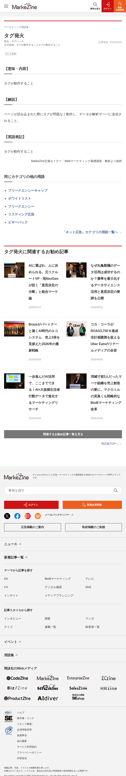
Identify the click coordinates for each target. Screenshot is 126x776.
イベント (13, 642)
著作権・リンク (25, 718)
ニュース (13, 544)
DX (6, 578)
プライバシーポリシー (29, 752)
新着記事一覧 (16, 557)
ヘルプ (20, 712)
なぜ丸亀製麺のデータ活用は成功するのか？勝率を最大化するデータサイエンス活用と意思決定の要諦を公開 (105, 282)
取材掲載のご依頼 (93, 527)
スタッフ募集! (24, 724)
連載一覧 (50, 626)
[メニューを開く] (6, 6)
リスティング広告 (21, 214)
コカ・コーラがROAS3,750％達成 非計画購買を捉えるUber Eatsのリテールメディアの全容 (106, 337)
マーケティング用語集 (16, 27)
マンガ (89, 618)
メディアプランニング (59, 595)
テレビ (89, 578)
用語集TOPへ (111, 443)
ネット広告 (11, 54)
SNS (88, 587)
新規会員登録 (92, 505)
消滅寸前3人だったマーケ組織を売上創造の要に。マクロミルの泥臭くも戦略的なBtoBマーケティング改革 (106, 393)
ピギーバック (18, 222)
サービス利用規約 (27, 746)
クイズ (8, 626)
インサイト (11, 595)
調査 (47, 618)
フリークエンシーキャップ (27, 190)
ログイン (30, 505)
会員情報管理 (24, 729)
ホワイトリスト (19, 198)
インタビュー (12, 618)
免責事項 (22, 735)
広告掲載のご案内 (32, 527)
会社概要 (22, 741)
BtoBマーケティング (58, 578)
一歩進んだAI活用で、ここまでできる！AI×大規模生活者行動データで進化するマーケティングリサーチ (44, 393)
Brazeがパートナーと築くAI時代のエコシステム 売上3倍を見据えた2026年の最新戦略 (44, 337)
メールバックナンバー (59, 515)
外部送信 (22, 758)
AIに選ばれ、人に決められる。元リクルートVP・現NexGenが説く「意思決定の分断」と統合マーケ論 (43, 282)
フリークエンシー (21, 206)
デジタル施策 (53, 587)
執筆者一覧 (92, 626)
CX (6, 587)
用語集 (11, 655)
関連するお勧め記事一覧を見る (63, 434)
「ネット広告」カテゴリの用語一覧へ (92, 232)
